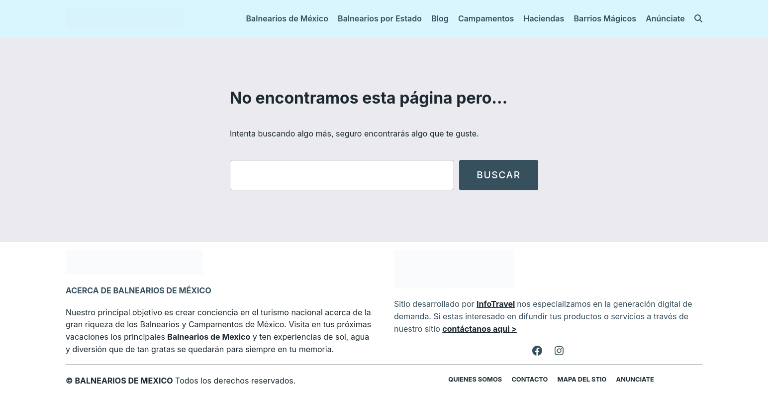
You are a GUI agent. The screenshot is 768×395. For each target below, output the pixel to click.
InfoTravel (490, 303)
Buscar (498, 175)
